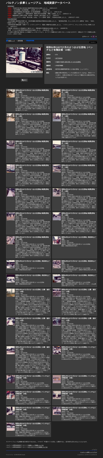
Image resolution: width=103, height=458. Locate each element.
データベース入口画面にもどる (38, 447)
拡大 (24, 80)
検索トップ (10, 40)
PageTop (95, 449)
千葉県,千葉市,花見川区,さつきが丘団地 (68, 62)
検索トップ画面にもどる (36, 445)
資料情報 (20, 40)
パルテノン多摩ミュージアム (89, 452)
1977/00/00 (58, 58)
